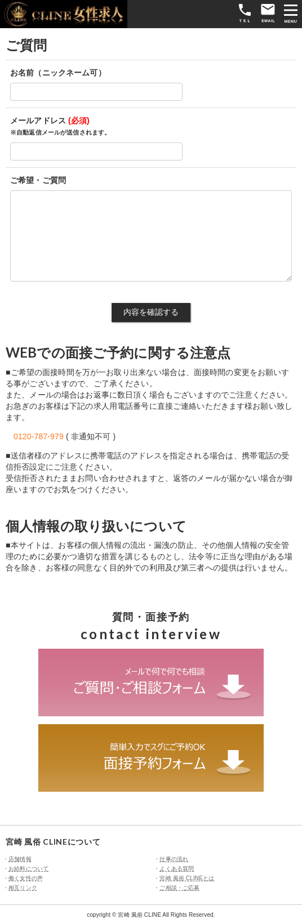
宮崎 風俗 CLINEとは (186, 878)
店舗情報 (20, 859)
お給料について (28, 869)
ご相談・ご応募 (179, 888)
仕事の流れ (173, 859)
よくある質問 (176, 869)
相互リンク (22, 888)
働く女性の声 (25, 878)
